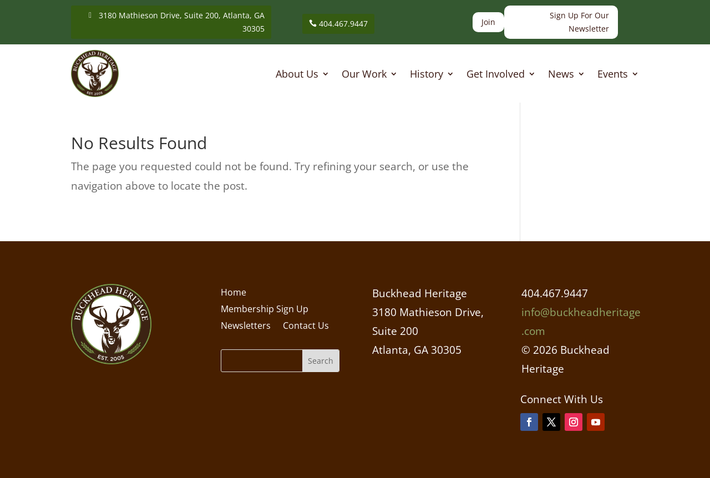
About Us (297, 75)
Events (612, 75)
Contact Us (306, 327)
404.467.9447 (343, 23)
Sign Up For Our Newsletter (579, 22)
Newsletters (246, 327)
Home (233, 293)
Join (488, 22)
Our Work (364, 75)
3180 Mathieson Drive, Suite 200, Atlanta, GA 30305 (182, 22)
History (426, 75)
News (561, 75)
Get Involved (495, 75)
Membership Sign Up (264, 310)
